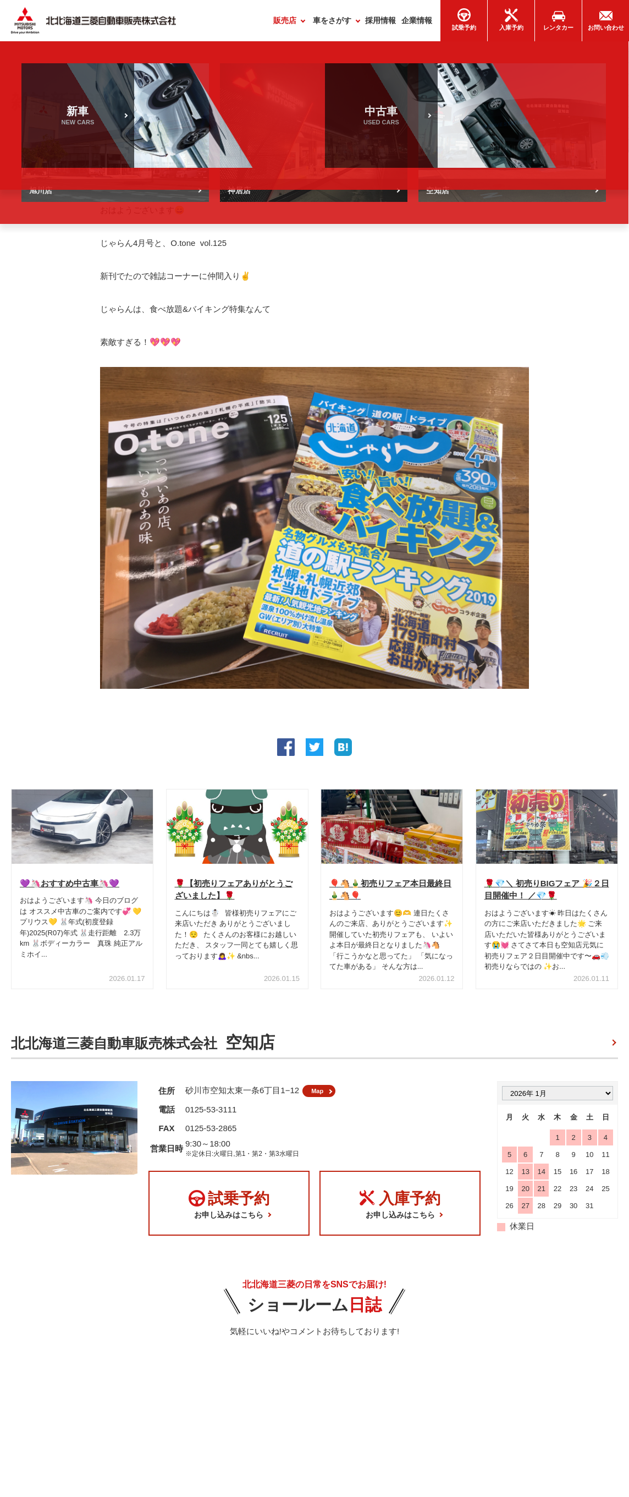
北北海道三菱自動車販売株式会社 (143, 1046)
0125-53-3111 (210, 1117)
